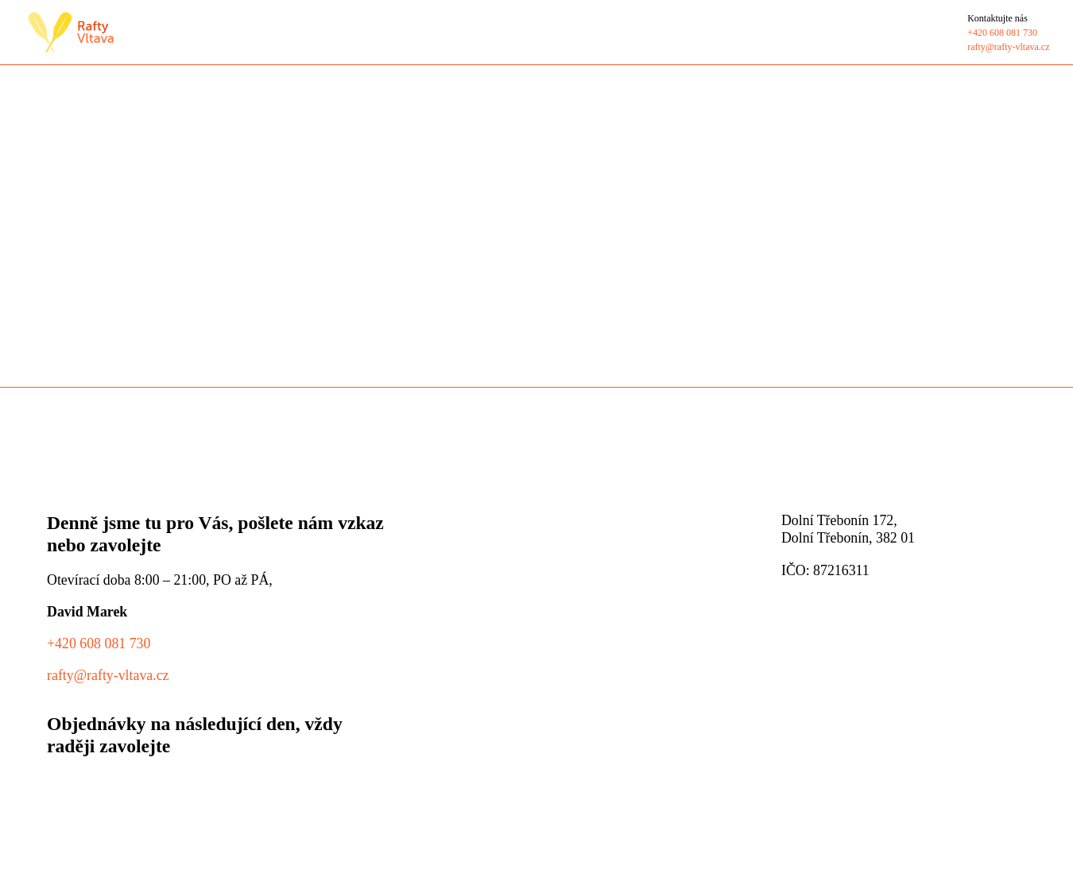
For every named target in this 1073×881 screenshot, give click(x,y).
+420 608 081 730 (98, 643)
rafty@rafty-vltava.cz (108, 675)
